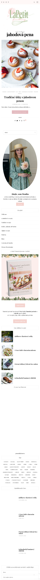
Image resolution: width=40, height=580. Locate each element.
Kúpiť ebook (20, 305)
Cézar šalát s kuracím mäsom (25, 350)
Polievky (3, 235)
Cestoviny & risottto (7, 243)
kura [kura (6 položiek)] (7, 469)
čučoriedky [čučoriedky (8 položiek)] (16, 482)
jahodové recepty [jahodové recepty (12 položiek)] (14, 467)
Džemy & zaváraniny (7, 247)
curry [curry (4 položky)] (25, 464)
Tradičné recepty (6, 222)
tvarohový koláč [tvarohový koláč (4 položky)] (16, 480)
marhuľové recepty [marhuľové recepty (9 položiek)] (8, 472)
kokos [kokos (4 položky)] (28, 467)
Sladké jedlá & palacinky (27, 91)
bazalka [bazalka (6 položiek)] (13, 461)
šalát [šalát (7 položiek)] (22, 482)
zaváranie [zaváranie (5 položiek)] (25, 480)
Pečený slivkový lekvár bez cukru (26, 364)
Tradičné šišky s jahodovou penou (20, 99)
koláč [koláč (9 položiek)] (34, 467)
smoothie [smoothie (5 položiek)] (6, 477)
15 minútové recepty (7, 218)
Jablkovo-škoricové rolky (24, 336)
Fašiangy (4, 91)
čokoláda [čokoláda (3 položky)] (7, 482)
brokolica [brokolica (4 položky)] (34, 461)
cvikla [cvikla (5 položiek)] (30, 464)
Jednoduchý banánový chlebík (25, 378)
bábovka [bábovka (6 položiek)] (6, 464)
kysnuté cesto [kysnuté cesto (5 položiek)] (14, 469)
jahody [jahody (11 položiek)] (23, 467)
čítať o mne (20, 204)
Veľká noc (4, 214)
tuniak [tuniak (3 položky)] (34, 477)
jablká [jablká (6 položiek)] (6, 467)
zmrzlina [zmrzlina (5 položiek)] (32, 480)
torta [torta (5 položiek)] (29, 477)
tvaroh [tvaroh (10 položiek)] (7, 480)
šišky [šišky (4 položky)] (27, 482)
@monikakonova (20, 453)
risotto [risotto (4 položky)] (21, 474)
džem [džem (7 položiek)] (36, 464)
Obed (20, 91)
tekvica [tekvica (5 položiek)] (23, 477)
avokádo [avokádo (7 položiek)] (6, 461)
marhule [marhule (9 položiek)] (33, 469)
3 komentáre (25, 104)
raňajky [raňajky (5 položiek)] (7, 474)
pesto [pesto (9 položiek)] (23, 472)
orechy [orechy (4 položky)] (17, 472)
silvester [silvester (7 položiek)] (28, 474)
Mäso (2, 239)
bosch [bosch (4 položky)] (27, 461)
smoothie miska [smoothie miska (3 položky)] (15, 477)
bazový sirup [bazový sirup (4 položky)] (20, 461)
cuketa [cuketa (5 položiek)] (19, 464)
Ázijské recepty (5, 231)
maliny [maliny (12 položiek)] (26, 469)
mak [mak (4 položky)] (21, 469)
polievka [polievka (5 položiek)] (35, 472)
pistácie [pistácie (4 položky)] (29, 472)
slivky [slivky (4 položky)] (34, 474)
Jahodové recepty (11, 91)
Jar (17, 91)
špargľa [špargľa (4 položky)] (33, 482)
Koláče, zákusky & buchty (8, 226)
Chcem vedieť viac (20, 321)
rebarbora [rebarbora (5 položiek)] (14, 474)
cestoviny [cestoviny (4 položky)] (12, 464)
